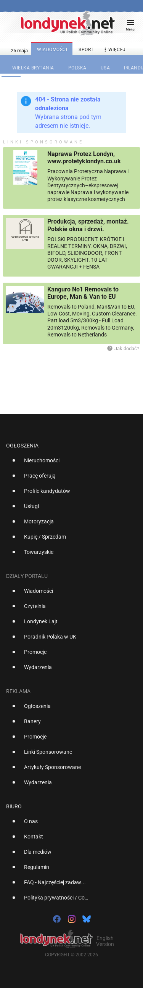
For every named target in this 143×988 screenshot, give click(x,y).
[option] (68, 463)
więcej (114, 49)
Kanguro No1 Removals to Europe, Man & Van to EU (83, 293)
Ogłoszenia (22, 446)
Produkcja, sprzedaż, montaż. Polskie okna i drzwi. (88, 225)
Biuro (14, 806)
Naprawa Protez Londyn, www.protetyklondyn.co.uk (84, 157)
